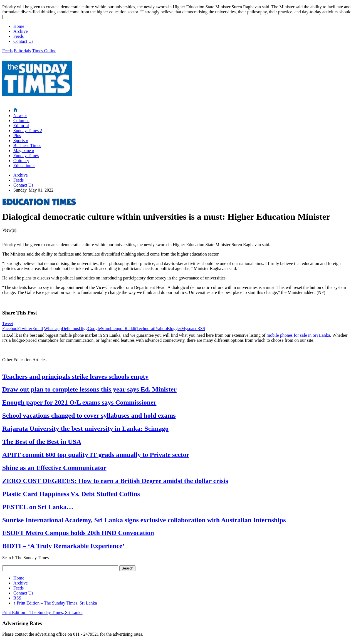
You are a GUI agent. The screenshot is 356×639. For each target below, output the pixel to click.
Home (18, 26)
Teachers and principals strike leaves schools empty (75, 376)
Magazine (23, 150)
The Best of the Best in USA (41, 441)
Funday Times (26, 155)
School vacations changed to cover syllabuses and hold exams (89, 415)
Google (94, 328)
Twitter (25, 328)
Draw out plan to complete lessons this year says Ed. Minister (89, 389)
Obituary (21, 160)
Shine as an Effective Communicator (54, 467)
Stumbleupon (113, 328)
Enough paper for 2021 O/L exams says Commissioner (79, 402)
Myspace (189, 328)
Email (37, 328)
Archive (20, 31)
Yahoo (161, 328)
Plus (17, 135)
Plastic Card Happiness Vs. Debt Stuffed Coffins (71, 493)
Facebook (10, 328)
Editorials (22, 50)
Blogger (174, 328)
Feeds (18, 36)
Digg (83, 328)
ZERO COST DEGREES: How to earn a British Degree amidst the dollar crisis (115, 480)
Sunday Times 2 (27, 130)
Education (24, 165)
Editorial (21, 125)
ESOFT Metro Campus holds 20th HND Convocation (78, 532)
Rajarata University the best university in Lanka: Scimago (85, 428)
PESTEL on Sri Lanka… (37, 507)
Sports (20, 140)
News (20, 115)
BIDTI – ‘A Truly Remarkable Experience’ (63, 545)
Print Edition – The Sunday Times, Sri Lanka (55, 603)
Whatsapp (53, 328)
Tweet (7, 323)
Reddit (131, 328)
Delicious (70, 328)
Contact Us (23, 41)
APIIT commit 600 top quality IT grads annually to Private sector (95, 454)
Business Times (27, 145)
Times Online (44, 50)
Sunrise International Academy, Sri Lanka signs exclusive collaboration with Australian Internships (144, 520)
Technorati (146, 328)
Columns (21, 120)
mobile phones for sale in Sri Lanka (298, 335)
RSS (201, 328)
